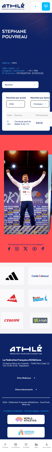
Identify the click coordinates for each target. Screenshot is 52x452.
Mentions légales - (33, 411)
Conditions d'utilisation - (14, 411)
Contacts (45, 411)
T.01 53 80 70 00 (10, 365)
